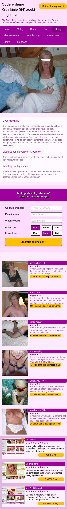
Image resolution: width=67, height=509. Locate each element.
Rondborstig (33, 35)
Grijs (46, 29)
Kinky (58, 29)
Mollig (20, 29)
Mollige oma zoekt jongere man (45, 365)
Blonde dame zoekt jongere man (45, 335)
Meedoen (22, 42)
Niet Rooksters (11, 35)
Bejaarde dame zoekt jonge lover (45, 424)
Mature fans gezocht (53, 6)
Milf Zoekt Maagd (51, 503)
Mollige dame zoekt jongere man (45, 306)
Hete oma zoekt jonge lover (45, 394)
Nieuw (6, 42)
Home (6, 29)
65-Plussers (52, 35)
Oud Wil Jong (51, 479)
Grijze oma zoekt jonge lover (45, 276)
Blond (33, 29)
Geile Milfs (51, 455)
